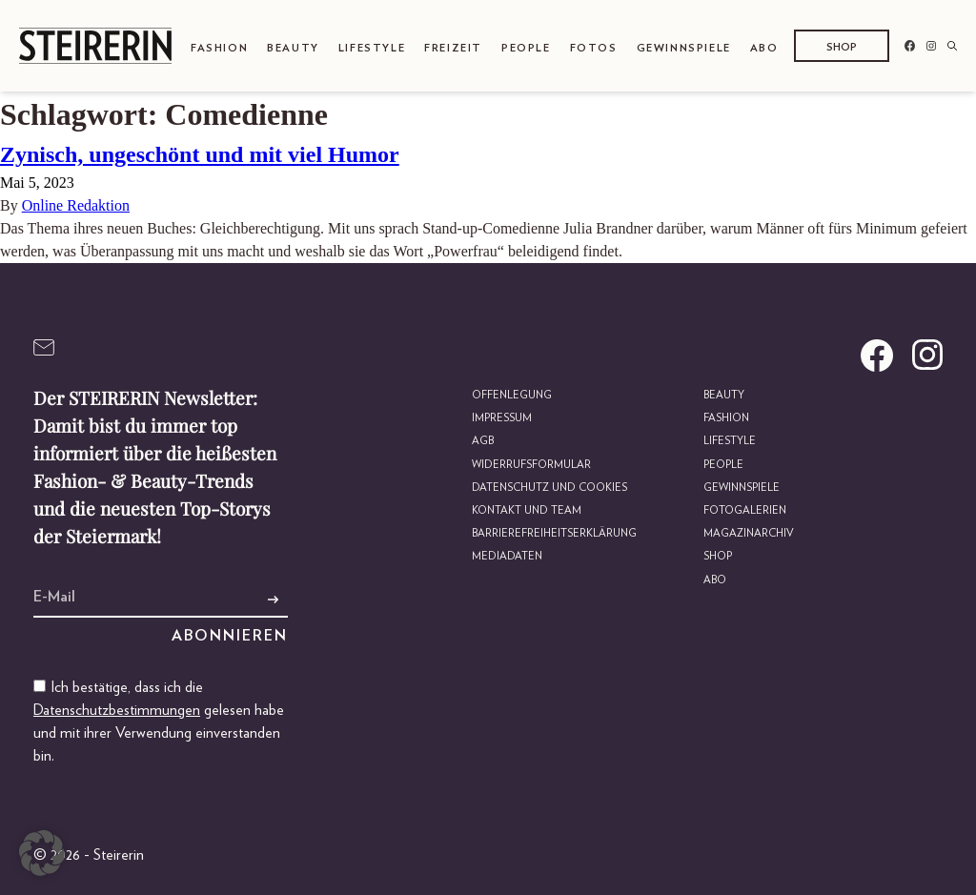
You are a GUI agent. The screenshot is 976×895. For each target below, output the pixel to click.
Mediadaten (507, 556)
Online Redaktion (76, 205)
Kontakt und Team (526, 510)
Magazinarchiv (748, 533)
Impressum (502, 418)
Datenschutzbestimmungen (116, 710)
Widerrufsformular (531, 464)
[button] (42, 853)
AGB (483, 441)
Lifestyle (371, 48)
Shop (841, 47)
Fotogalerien (744, 510)
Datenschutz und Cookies (549, 487)
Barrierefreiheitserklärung (554, 533)
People (526, 48)
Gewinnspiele (684, 48)
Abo (764, 48)
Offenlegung (512, 395)
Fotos (594, 48)
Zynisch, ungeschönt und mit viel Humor (199, 154)
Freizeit (453, 48)
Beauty (293, 48)
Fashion (219, 48)
